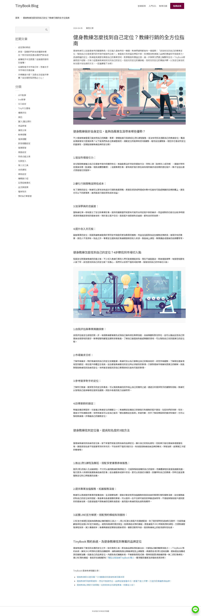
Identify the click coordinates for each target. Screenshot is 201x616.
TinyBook (101, 611)
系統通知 (22, 169)
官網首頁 (142, 5)
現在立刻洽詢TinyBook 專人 (121, 557)
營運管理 (22, 147)
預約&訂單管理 (25, 196)
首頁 (17, 17)
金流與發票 (23, 187)
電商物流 (22, 191)
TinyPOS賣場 (24, 108)
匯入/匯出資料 (24, 121)
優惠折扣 (22, 112)
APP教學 (22, 95)
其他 (20, 117)
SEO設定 (22, 103)
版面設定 (22, 152)
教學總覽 (22, 134)
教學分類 (163, 5)
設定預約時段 (24, 47)
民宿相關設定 (24, 143)
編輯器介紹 (23, 178)
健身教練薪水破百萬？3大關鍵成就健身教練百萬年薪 (100, 576)
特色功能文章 (24, 156)
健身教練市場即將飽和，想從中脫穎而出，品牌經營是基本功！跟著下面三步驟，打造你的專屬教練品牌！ (124, 581)
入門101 (152, 5)
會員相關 (22, 139)
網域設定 (22, 174)
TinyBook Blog (26, 5)
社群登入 (22, 160)
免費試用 (177, 5)
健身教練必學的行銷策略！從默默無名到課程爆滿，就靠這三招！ (106, 584)
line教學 (21, 99)
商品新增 (22, 125)
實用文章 (90, 28)
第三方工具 (23, 165)
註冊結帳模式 (24, 182)
